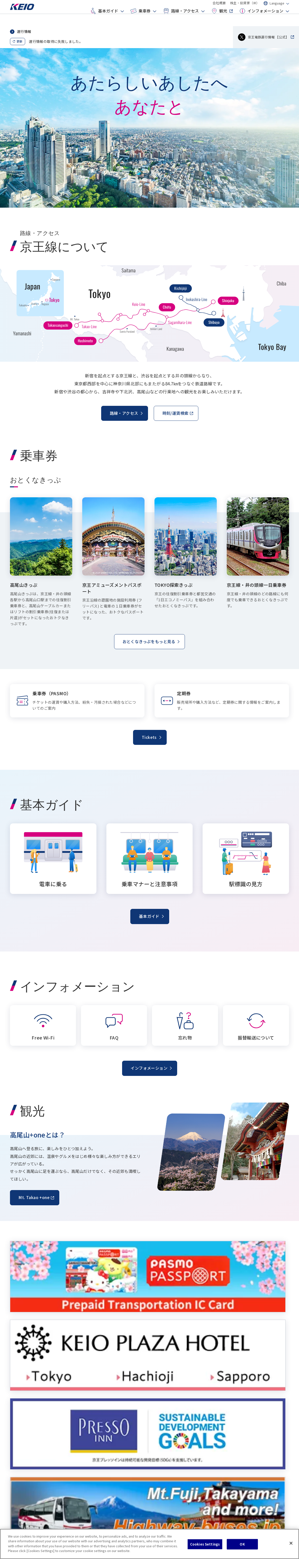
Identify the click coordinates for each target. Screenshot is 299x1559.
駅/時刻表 (167, 1429)
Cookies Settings (205, 1544)
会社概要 (219, 7)
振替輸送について (246, 1447)
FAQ (235, 1429)
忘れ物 (237, 1438)
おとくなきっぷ (99, 1438)
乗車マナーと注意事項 (32, 1438)
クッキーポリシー (24, 1518)
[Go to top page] (26, 15)
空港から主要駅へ (173, 1438)
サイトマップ (54, 1518)
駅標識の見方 (25, 1447)
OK (242, 1544)
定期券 (92, 1447)
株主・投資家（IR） (245, 7)
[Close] (291, 1543)
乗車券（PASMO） (102, 1429)
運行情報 (24, 31)
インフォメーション (261, 19)
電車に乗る (23, 1429)
